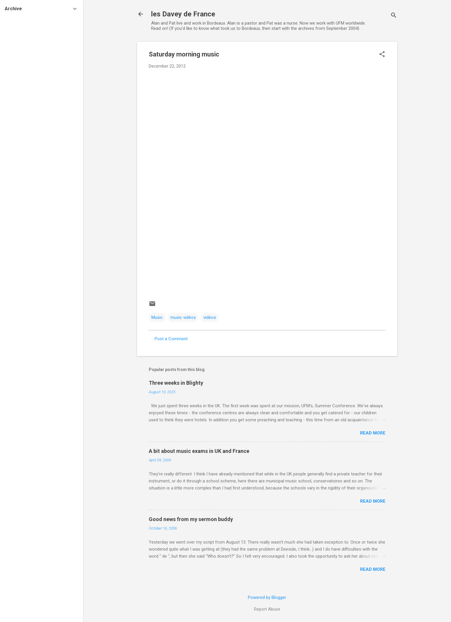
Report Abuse (267, 609)
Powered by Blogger (267, 597)
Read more (373, 433)
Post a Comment (171, 338)
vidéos (209, 317)
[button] (382, 55)
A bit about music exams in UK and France (199, 451)
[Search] (393, 16)
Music (157, 317)
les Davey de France (183, 14)
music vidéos (183, 317)
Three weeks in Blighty (176, 383)
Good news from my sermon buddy (191, 519)
